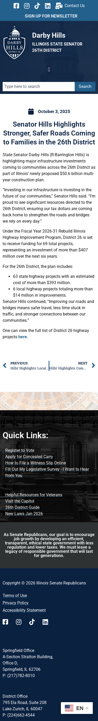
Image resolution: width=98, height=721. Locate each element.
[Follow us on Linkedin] (49, 6)
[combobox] (39, 86)
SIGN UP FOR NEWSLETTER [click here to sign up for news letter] (51, 16)
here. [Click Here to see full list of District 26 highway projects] (23, 336)
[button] (49, 69)
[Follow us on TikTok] (39, 6)
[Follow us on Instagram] (28, 6)
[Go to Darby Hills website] (48, 35)
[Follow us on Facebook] (18, 6)
